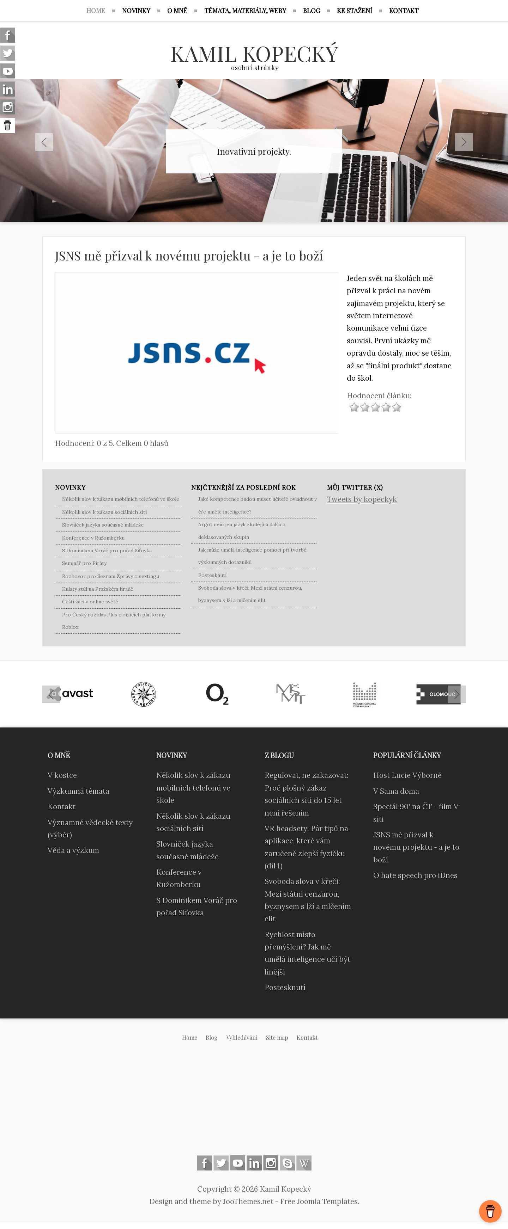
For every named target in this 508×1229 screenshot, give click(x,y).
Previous (44, 142)
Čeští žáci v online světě (90, 601)
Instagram (270, 1162)
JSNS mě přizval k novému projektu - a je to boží (189, 255)
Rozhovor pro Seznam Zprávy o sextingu (110, 576)
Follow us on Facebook (204, 1162)
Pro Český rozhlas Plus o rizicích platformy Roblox (113, 621)
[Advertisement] (254, 1104)
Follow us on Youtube (237, 1162)
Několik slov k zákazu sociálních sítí (104, 512)
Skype (287, 1162)
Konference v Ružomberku (93, 538)
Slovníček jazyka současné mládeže (103, 525)
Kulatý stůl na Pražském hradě (97, 589)
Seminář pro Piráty (84, 563)
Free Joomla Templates (319, 1201)
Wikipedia (304, 1162)
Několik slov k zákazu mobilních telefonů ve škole (120, 499)
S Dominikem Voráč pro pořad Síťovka (107, 550)
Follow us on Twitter (221, 1162)
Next (464, 142)
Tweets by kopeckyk (362, 499)
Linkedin (254, 1162)
